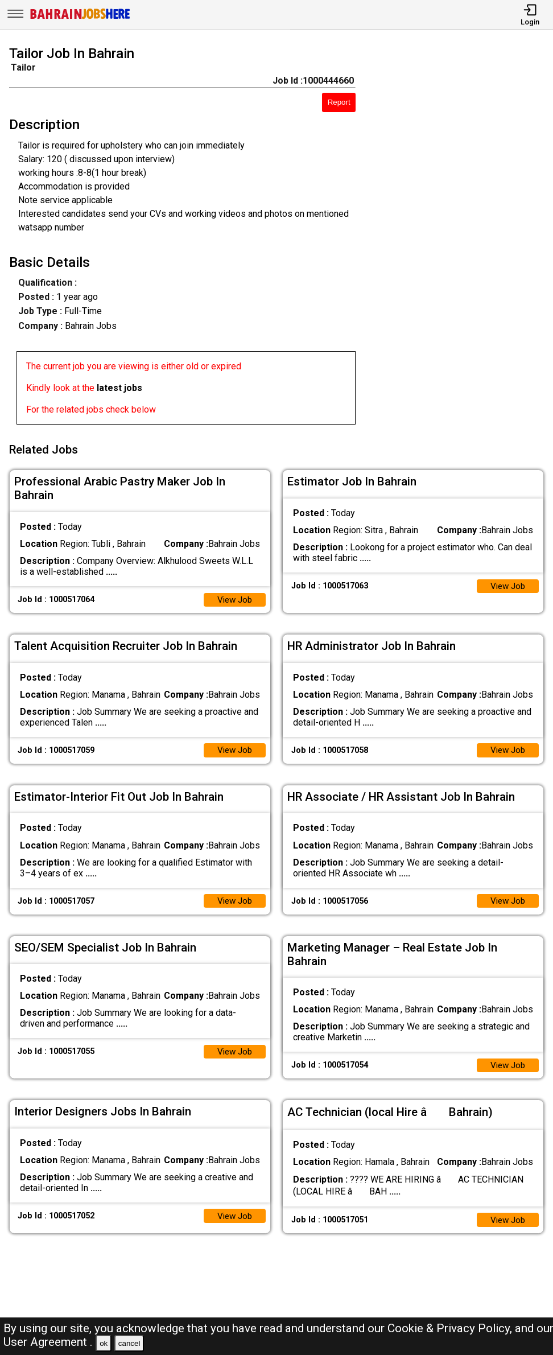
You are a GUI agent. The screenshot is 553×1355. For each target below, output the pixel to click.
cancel (129, 1343)
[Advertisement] (461, 237)
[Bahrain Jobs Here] (80, 18)
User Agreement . (48, 1342)
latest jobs (119, 387)
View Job (233, 595)
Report (339, 102)
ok (104, 1343)
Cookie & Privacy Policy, (451, 1328)
